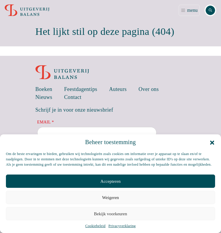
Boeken (44, 89)
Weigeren (110, 197)
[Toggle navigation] (189, 10)
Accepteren (110, 181)
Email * (45, 122)
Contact (73, 97)
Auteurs (118, 89)
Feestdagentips (80, 89)
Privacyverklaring (122, 226)
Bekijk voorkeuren (110, 213)
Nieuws (44, 97)
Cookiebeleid (95, 226)
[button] (212, 142)
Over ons (148, 89)
